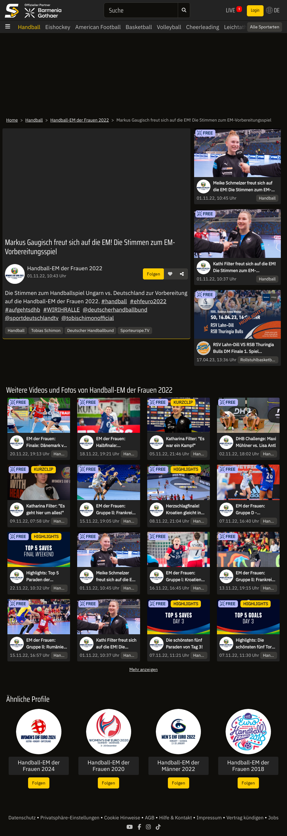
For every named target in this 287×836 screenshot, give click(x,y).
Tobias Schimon (45, 330)
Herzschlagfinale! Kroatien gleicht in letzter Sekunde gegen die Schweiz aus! (184, 509)
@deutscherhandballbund (115, 309)
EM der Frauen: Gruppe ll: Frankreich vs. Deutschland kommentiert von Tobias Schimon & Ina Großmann (116, 509)
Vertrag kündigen (246, 818)
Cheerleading (202, 27)
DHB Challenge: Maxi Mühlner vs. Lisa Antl (256, 442)
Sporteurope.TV (134, 330)
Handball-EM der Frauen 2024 (39, 765)
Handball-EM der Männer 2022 (178, 765)
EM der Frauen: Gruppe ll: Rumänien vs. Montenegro (46, 643)
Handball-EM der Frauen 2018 (248, 765)
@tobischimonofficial (87, 317)
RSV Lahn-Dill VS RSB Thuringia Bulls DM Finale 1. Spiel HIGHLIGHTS (243, 348)
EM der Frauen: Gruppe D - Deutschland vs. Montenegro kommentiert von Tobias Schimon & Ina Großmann (253, 509)
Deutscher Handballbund (90, 330)
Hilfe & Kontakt (176, 818)
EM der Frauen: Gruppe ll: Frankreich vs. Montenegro (256, 576)
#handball (114, 301)
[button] (170, 273)
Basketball (139, 27)
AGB (150, 818)
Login (255, 10)
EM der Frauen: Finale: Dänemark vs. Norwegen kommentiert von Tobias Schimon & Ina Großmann (46, 442)
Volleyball (169, 27)
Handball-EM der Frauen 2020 (109, 765)
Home (12, 120)
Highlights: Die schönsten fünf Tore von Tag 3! (255, 643)
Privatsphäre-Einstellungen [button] (70, 818)
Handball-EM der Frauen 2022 (79, 120)
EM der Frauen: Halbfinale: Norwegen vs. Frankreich (110, 442)
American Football (98, 27)
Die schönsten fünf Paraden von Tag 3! (184, 643)
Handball (29, 27)
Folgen (153, 274)
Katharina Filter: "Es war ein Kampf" (185, 442)
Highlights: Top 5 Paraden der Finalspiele (42, 576)
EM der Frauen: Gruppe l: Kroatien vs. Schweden (183, 576)
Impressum (210, 818)
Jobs (273, 818)
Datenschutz (22, 818)
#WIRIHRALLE (61, 309)
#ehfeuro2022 (148, 301)
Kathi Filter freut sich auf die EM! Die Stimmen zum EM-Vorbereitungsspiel (244, 267)
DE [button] (273, 10)
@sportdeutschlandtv (32, 317)
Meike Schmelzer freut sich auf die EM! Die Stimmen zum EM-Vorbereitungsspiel (242, 186)
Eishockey (57, 27)
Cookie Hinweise (122, 818)
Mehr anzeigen (143, 669)
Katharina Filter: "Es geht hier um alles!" (45, 509)
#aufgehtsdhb (22, 309)
